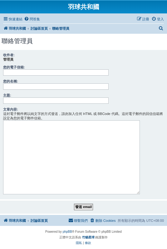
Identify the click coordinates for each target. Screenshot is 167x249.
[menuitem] (32, 19)
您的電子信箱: (14, 67)
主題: (7, 95)
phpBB (67, 231)
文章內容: (10, 109)
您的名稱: (10, 81)
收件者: (9, 55)
